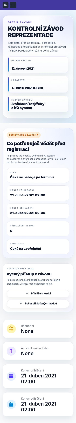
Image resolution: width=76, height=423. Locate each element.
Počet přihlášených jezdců (38, 303)
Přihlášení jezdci (38, 293)
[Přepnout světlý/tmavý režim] (5, 5)
